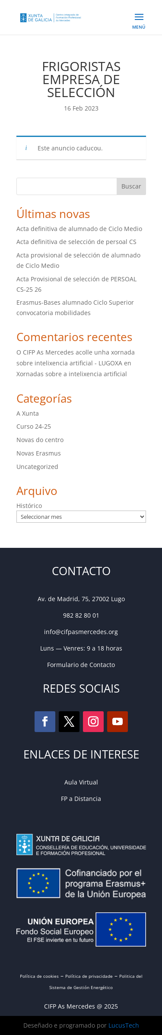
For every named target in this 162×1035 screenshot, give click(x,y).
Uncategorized (37, 466)
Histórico (29, 505)
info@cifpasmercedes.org (81, 632)
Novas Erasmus (38, 453)
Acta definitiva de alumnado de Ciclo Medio (79, 229)
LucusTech (123, 1025)
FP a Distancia (81, 798)
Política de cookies (39, 976)
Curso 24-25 (33, 426)
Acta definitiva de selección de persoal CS (76, 242)
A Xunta (27, 413)
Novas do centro (40, 440)
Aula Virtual (81, 782)
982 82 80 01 (81, 615)
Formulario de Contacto (81, 665)
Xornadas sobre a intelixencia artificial (71, 374)
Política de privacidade (89, 976)
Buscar (131, 186)
